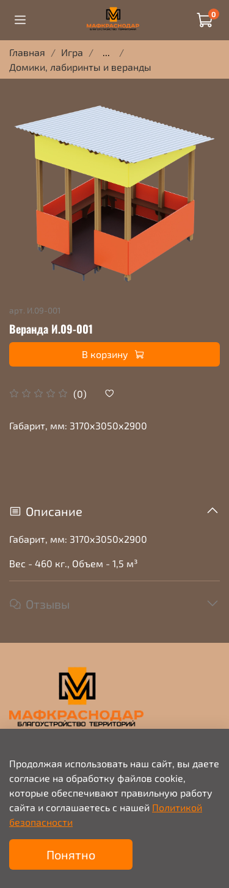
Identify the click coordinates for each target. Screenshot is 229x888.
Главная (27, 52)
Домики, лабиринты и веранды (80, 67)
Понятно (70, 854)
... (106, 52)
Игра (72, 52)
